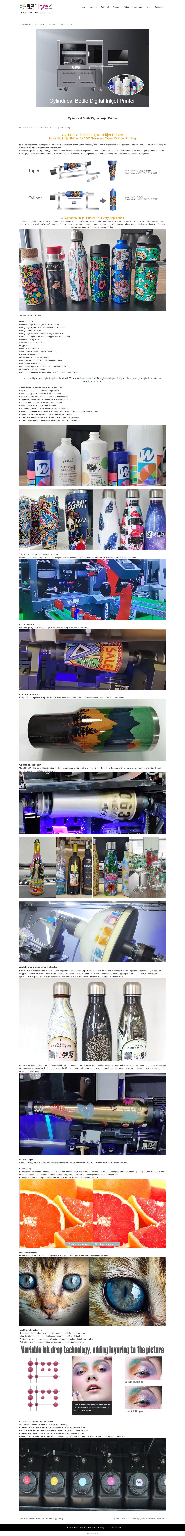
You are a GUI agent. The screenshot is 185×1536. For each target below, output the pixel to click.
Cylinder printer (40, 24)
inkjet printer (86, 378)
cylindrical (148, 378)
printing (135, 378)
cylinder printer (51, 378)
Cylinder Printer (26, 24)
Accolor (27, 378)
